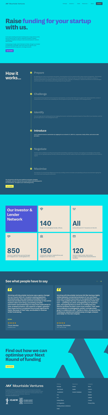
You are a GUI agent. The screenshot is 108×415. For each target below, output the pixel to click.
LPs (58, 397)
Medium (90, 395)
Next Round (60, 389)
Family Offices (60, 400)
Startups (65, 3)
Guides (74, 389)
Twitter (90, 392)
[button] (72, 4)
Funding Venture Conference (64, 406)
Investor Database (76, 392)
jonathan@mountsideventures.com (12, 395)
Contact (90, 400)
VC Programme (60, 403)
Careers (90, 389)
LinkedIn (90, 397)
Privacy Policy (91, 403)
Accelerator (60, 392)
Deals (78, 3)
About (92, 3)
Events (74, 386)
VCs (58, 395)
